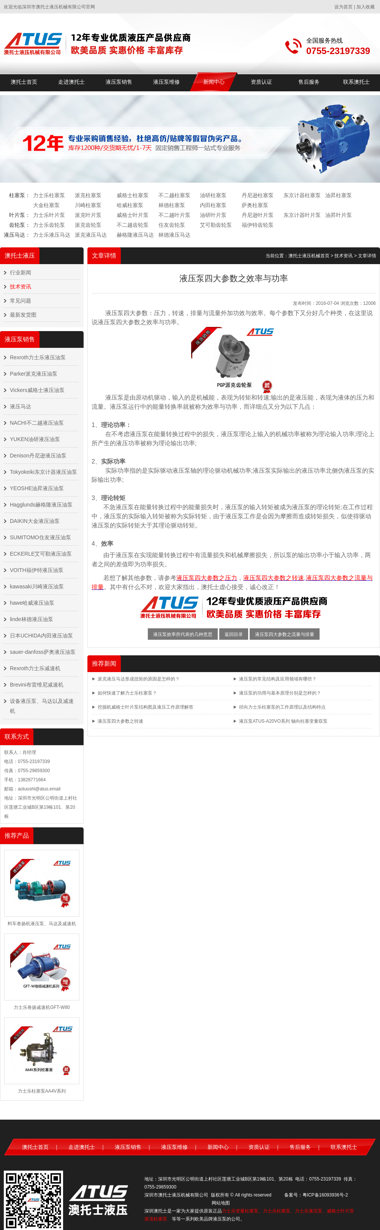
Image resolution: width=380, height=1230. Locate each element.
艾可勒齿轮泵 (216, 225)
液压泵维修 (166, 82)
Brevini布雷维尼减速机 (36, 685)
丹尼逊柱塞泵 (258, 195)
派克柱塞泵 (88, 195)
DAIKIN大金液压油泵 (35, 521)
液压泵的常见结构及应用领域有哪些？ (278, 679)
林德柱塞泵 (171, 205)
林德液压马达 (174, 235)
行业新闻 (20, 272)
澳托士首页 (24, 82)
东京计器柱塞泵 (302, 195)
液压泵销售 (119, 82)
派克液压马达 (91, 235)
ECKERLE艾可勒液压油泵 (41, 554)
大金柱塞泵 (46, 205)
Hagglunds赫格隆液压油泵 (41, 505)
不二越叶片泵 (174, 215)
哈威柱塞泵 (130, 205)
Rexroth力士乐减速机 (35, 668)
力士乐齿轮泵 (49, 225)
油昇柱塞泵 (338, 195)
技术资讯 (20, 287)
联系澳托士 (356, 82)
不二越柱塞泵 (174, 195)
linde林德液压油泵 (31, 619)
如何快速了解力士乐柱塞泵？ (127, 693)
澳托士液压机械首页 (308, 255)
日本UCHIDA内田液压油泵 (41, 636)
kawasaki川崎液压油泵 (37, 586)
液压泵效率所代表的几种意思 (182, 634)
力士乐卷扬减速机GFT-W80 (42, 1007)
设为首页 (343, 7)
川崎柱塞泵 (88, 205)
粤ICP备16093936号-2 (325, 1195)
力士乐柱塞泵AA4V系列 (42, 1091)
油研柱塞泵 (213, 195)
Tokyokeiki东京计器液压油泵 (43, 472)
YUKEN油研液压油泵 (35, 439)
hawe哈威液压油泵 (32, 603)
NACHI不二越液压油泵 (37, 423)
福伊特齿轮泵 (258, 225)
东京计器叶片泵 (302, 215)
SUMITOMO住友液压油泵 (40, 537)
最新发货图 (23, 315)
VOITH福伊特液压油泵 (36, 570)
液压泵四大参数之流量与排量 (284, 634)
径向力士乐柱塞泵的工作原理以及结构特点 (282, 707)
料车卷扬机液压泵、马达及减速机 (42, 923)
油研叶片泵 (213, 215)
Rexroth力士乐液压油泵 (38, 357)
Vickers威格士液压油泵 (37, 390)
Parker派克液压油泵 (33, 374)
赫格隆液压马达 (135, 235)
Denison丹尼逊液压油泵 (38, 455)
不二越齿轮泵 (133, 225)
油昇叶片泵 (338, 215)
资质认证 (261, 82)
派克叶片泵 (88, 215)
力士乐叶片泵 (49, 215)
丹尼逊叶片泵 (258, 215)
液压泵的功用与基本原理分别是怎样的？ (280, 693)
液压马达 (20, 406)
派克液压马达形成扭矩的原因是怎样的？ (139, 679)
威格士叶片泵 (133, 215)
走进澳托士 (71, 82)
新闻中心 (214, 82)
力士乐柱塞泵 (49, 195)
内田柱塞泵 (213, 205)
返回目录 (234, 634)
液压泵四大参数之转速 (120, 721)
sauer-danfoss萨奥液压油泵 (43, 652)
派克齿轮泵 (88, 225)
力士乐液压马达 (51, 235)
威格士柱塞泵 (133, 195)
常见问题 (20, 301)
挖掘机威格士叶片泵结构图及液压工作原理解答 (145, 707)
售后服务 (309, 82)
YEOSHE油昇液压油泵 (37, 488)
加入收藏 (365, 7)
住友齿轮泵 (171, 225)
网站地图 (221, 1203)
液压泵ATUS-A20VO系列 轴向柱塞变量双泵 (283, 721)
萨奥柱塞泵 (255, 205)
